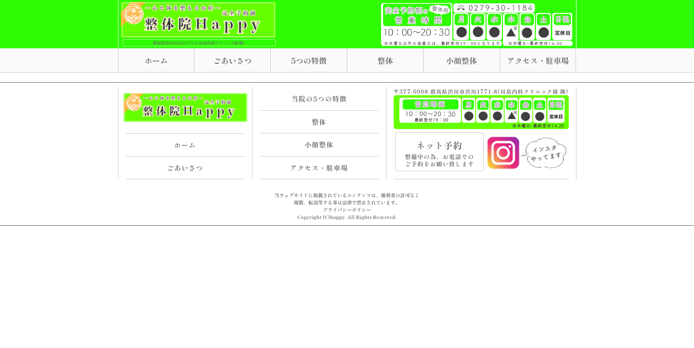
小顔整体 (461, 60)
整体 (385, 60)
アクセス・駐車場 (538, 60)
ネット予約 (439, 153)
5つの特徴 (309, 60)
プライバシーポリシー (347, 209)
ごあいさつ (232, 60)
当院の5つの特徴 (319, 98)
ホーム (156, 60)
